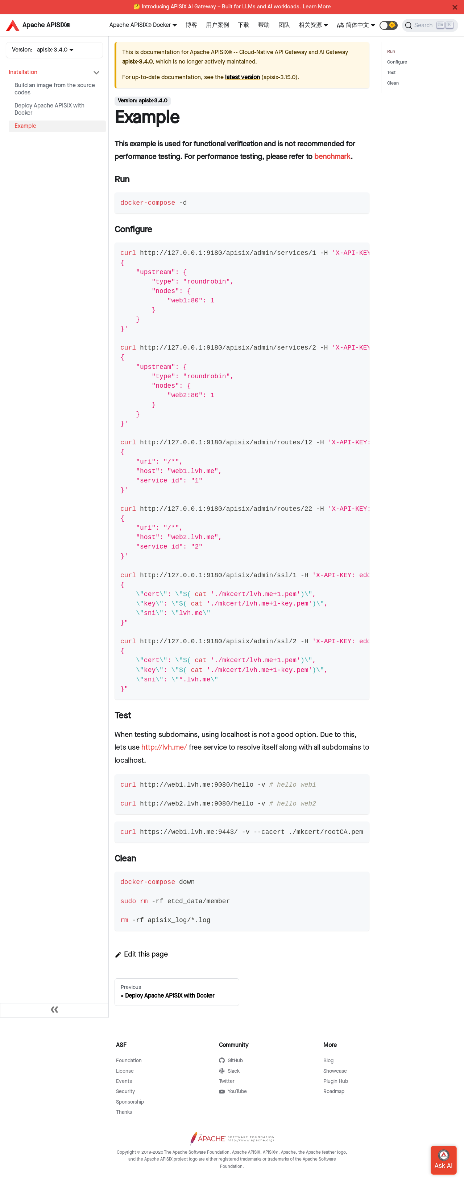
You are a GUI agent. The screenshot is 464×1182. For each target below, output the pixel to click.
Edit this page (141, 954)
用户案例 (217, 25)
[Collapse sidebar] (54, 1010)
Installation (23, 72)
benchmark (332, 156)
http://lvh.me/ (164, 747)
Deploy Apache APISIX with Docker (49, 109)
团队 (284, 25)
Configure (397, 62)
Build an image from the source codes (54, 89)
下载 (243, 25)
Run (391, 51)
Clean (393, 83)
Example (25, 126)
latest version (242, 77)
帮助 (264, 25)
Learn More (317, 7)
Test (391, 73)
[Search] (430, 25)
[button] (389, 25)
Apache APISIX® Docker (140, 25)
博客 (191, 25)
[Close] (455, 7)
